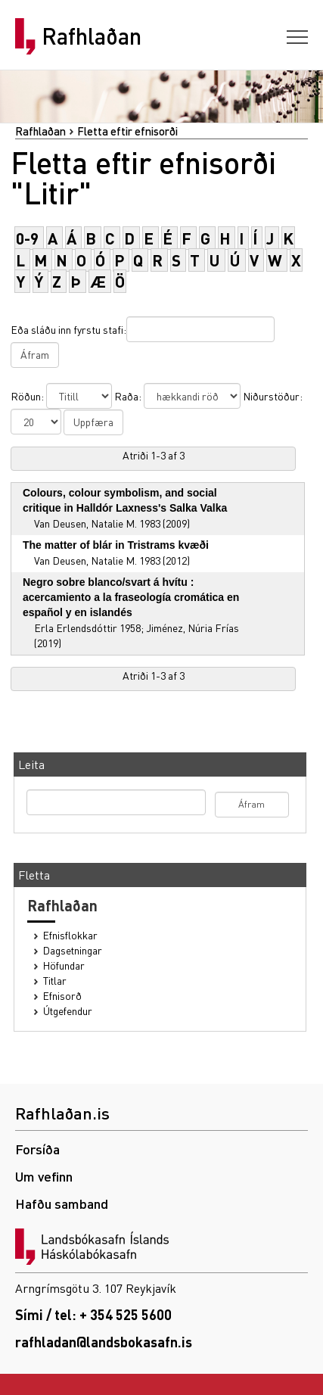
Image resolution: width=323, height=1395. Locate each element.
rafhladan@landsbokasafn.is (103, 1341)
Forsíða (37, 1148)
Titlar (55, 980)
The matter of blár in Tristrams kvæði (116, 545)
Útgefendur (67, 1010)
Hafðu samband (61, 1203)
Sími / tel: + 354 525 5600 (93, 1314)
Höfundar (64, 965)
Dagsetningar (72, 950)
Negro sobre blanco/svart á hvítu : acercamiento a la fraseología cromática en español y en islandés (131, 597)
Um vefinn (44, 1176)
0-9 (27, 238)
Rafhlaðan (91, 36)
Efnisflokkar (70, 935)
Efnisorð (62, 995)
